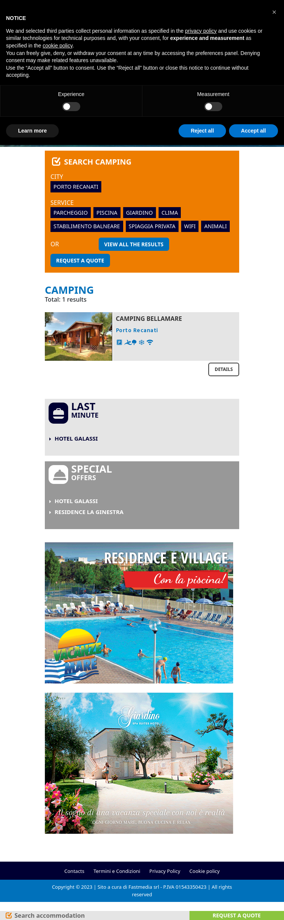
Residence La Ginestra (89, 512)
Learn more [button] (32, 131)
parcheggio (70, 212)
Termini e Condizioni (116, 871)
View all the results (133, 244)
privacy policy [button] (201, 31)
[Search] (44, 915)
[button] (274, 12)
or (54, 244)
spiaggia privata (152, 226)
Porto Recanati (75, 186)
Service (62, 202)
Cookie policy (204, 871)
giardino (139, 212)
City (56, 176)
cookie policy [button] (57, 46)
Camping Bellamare (149, 318)
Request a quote (80, 260)
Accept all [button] (253, 131)
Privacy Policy (165, 871)
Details (224, 369)
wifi (190, 226)
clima (170, 212)
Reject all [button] (202, 131)
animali (215, 226)
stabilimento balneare (86, 226)
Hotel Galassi (76, 438)
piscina (107, 212)
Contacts (74, 871)
